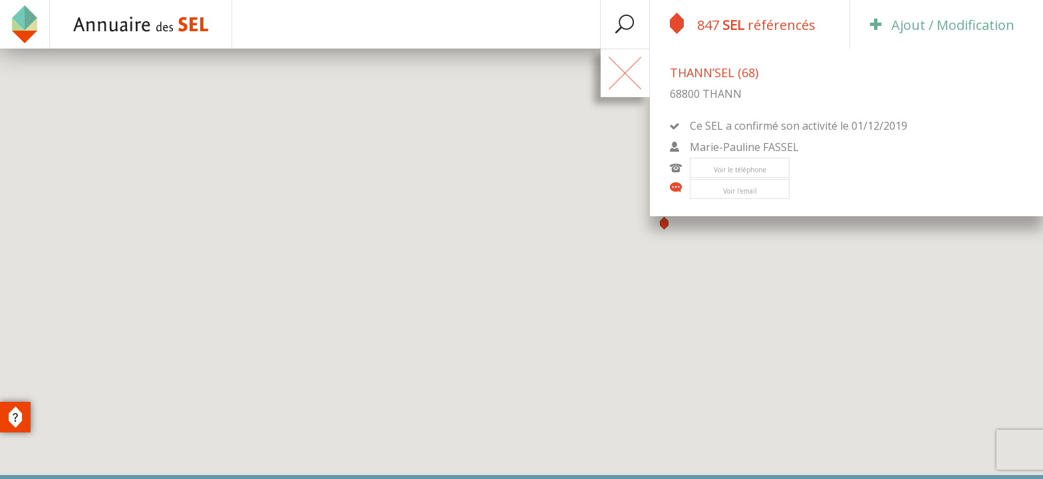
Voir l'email (740, 191)
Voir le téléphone (740, 169)
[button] (664, 223)
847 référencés (743, 23)
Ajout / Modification (942, 25)
